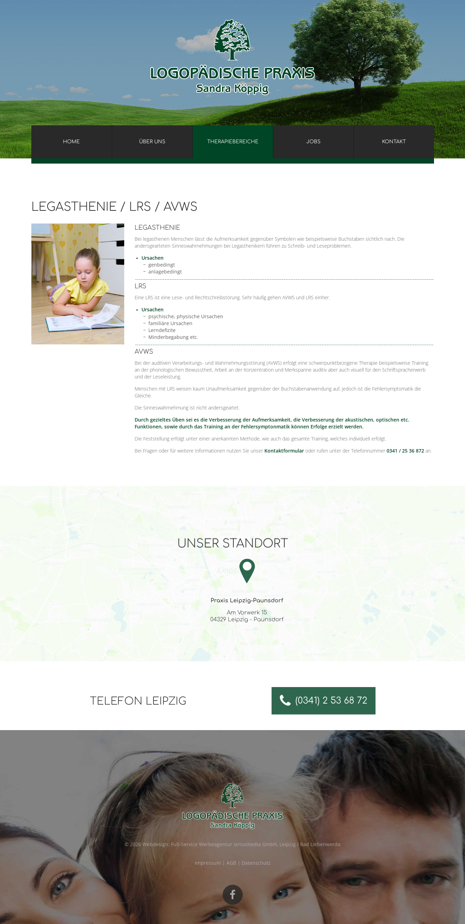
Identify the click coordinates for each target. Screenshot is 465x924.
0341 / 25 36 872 (418, 450)
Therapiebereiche (232, 141)
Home (71, 141)
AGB (231, 869)
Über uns (152, 141)
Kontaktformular (297, 450)
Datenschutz (256, 869)
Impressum (208, 869)
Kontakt (394, 141)
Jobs (313, 141)
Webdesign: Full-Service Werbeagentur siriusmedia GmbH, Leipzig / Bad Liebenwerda (241, 851)
